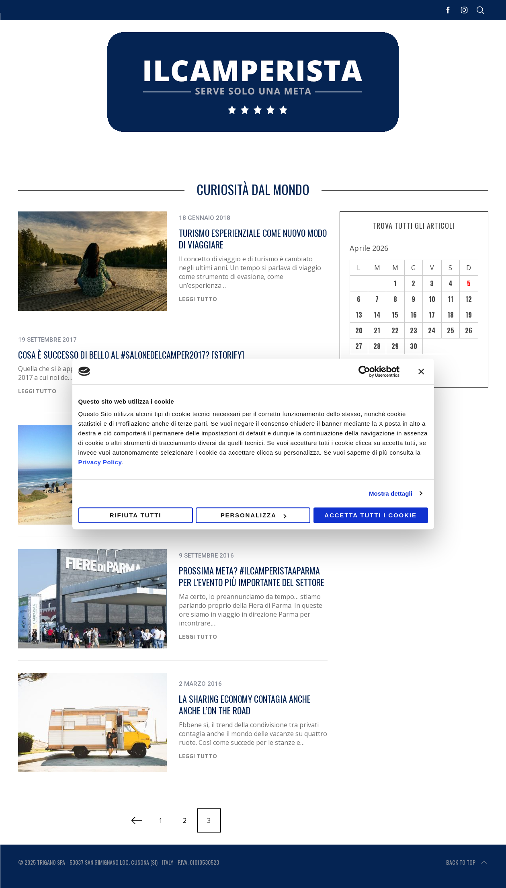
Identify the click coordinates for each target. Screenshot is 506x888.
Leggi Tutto (198, 299)
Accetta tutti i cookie (370, 515)
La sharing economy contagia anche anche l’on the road (245, 704)
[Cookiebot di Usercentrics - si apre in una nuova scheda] (364, 371)
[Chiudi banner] (421, 371)
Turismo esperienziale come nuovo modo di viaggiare (253, 238)
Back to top (467, 862)
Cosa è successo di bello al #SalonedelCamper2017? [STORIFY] (131, 354)
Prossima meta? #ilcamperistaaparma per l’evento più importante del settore (251, 576)
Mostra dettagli (390, 493)
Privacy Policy (100, 462)
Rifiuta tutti (136, 515)
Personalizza (253, 515)
